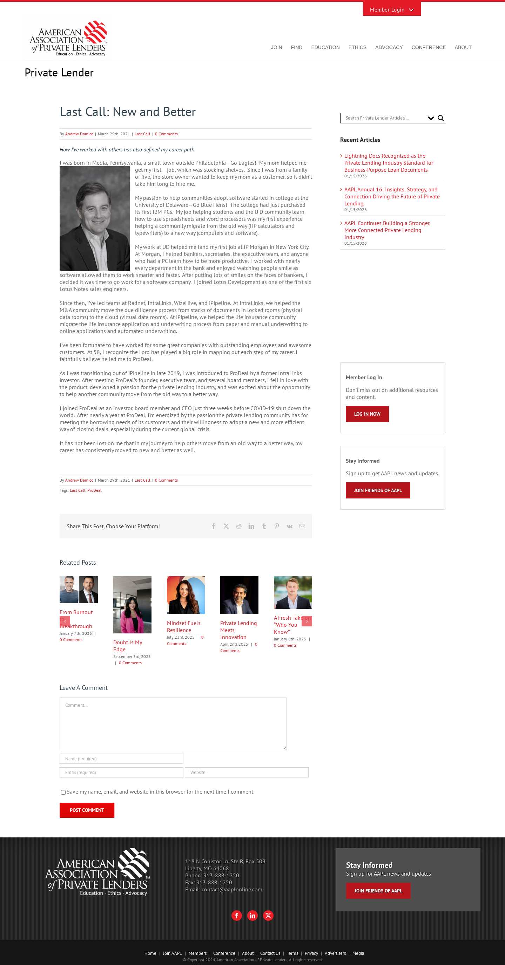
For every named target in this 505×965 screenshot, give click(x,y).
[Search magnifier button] (441, 118)
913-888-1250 (221, 875)
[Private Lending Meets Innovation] (239, 579)
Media (358, 953)
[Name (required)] (121, 759)
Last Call (142, 133)
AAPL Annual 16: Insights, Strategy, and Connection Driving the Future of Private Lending (392, 196)
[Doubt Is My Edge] (132, 579)
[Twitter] (268, 915)
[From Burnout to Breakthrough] (79, 579)
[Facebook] (236, 915)
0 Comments (166, 133)
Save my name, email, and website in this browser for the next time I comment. (160, 791)
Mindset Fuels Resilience (184, 626)
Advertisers (335, 953)
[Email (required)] (121, 772)
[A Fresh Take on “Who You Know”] (293, 579)
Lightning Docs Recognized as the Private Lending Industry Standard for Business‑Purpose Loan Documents (388, 162)
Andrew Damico (79, 133)
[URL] (247, 772)
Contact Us (270, 953)
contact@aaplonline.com (232, 889)
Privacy (311, 953)
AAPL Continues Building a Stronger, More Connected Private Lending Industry (387, 229)
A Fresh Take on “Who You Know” (292, 624)
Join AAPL (172, 953)
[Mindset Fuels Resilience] (186, 579)
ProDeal (94, 490)
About (248, 953)
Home (150, 953)
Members (198, 953)
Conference (224, 953)
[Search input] (385, 118)
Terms (292, 953)
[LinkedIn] (252, 915)
